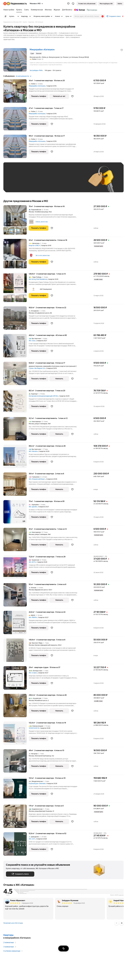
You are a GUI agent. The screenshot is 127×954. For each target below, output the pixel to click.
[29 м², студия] (16, 679)
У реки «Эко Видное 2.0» (37, 368)
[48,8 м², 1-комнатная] (16, 347)
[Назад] (117, 923)
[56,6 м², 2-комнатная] (16, 319)
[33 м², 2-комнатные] (16, 540)
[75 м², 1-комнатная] (16, 513)
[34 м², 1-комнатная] (16, 92)
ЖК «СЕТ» (32, 839)
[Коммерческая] (37, 9)
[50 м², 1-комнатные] (16, 596)
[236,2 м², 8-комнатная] (16, 706)
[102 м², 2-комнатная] (16, 789)
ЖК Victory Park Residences (38, 279)
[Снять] (26, 9)
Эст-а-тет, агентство (43, 255)
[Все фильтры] (5, 16)
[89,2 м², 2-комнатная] (16, 457)
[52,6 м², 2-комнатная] (16, 844)
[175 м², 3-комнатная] (16, 817)
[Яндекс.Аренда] (79, 9)
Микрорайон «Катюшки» (37, 86)
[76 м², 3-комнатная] (16, 221)
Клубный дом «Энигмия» (37, 783)
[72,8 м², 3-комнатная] (16, 568)
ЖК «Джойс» (33, 507)
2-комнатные (8, 942)
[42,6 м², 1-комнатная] (16, 623)
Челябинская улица (41, 212)
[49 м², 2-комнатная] (16, 762)
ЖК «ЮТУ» (32, 562)
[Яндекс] (5, 3)
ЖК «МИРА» (33, 617)
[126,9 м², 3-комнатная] (16, 288)
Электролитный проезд (43, 756)
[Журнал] (57, 9)
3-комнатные (8, 947)
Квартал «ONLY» (34, 245)
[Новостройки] (9, 9)
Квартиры (8, 935)
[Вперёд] (121, 923)
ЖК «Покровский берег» (37, 479)
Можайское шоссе (41, 700)
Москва (31, 212)
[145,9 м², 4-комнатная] (16, 651)
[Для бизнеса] (67, 9)
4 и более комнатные (11, 951)
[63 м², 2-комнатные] (16, 255)
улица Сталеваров (41, 424)
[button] (73, 4)
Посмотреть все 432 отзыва (13, 923)
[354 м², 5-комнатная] (16, 485)
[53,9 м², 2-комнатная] (16, 374)
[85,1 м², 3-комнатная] (16, 402)
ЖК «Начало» (33, 451)
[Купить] (19, 9)
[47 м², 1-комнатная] (16, 120)
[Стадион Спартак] (91, 9)
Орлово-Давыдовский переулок (46, 645)
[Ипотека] (48, 9)
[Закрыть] (123, 16)
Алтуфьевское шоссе (42, 313)
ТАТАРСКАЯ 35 (34, 728)
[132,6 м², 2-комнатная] (16, 734)
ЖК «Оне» (32, 340)
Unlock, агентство (42, 222)
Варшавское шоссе (41, 590)
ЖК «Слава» (33, 673)
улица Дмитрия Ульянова (43, 811)
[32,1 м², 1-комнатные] (16, 430)
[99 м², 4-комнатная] (16, 147)
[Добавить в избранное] (122, 50)
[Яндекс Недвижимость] (17, 3)
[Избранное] (68, 4)
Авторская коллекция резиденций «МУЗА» (43, 396)
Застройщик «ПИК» (36, 70)
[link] (120, 4)
